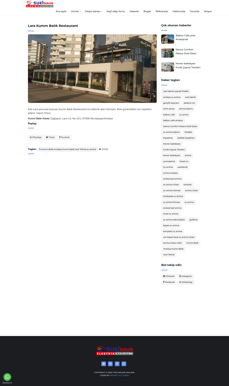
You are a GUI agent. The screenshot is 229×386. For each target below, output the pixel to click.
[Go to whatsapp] (7, 377)
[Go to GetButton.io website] (7, 383)
